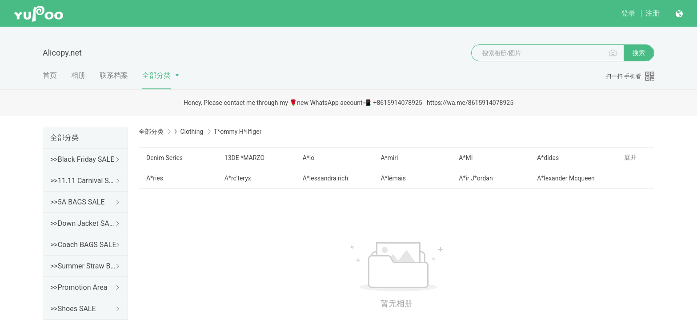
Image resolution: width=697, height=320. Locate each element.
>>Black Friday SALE (82, 159)
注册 (652, 13)
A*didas (548, 157)
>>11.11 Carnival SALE (83, 180)
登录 (628, 13)
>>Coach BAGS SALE (83, 244)
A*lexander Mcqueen (566, 178)
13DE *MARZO (244, 157)
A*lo (309, 157)
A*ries (154, 178)
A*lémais (393, 178)
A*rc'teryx (237, 178)
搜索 (639, 52)
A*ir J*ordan (476, 178)
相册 (78, 75)
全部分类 (156, 75)
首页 (50, 75)
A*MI (466, 157)
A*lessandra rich (325, 178)
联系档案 (114, 75)
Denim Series (164, 157)
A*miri (389, 157)
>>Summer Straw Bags (83, 266)
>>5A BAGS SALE (77, 202)
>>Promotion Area (78, 287)
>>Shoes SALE (73, 308)
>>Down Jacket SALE (83, 223)
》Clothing (188, 131)
